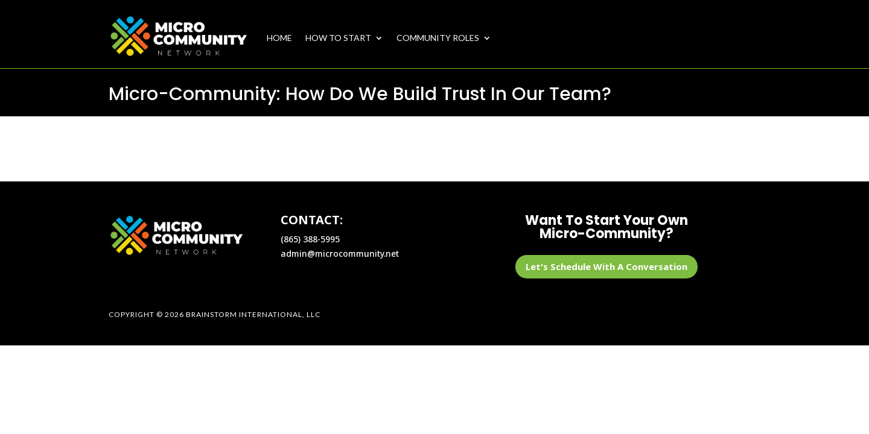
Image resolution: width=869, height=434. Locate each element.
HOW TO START (338, 38)
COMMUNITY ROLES (437, 38)
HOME (279, 38)
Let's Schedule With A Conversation (606, 266)
